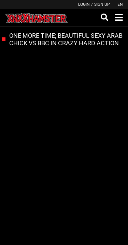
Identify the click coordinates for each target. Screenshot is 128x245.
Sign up (102, 4)
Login (84, 4)
